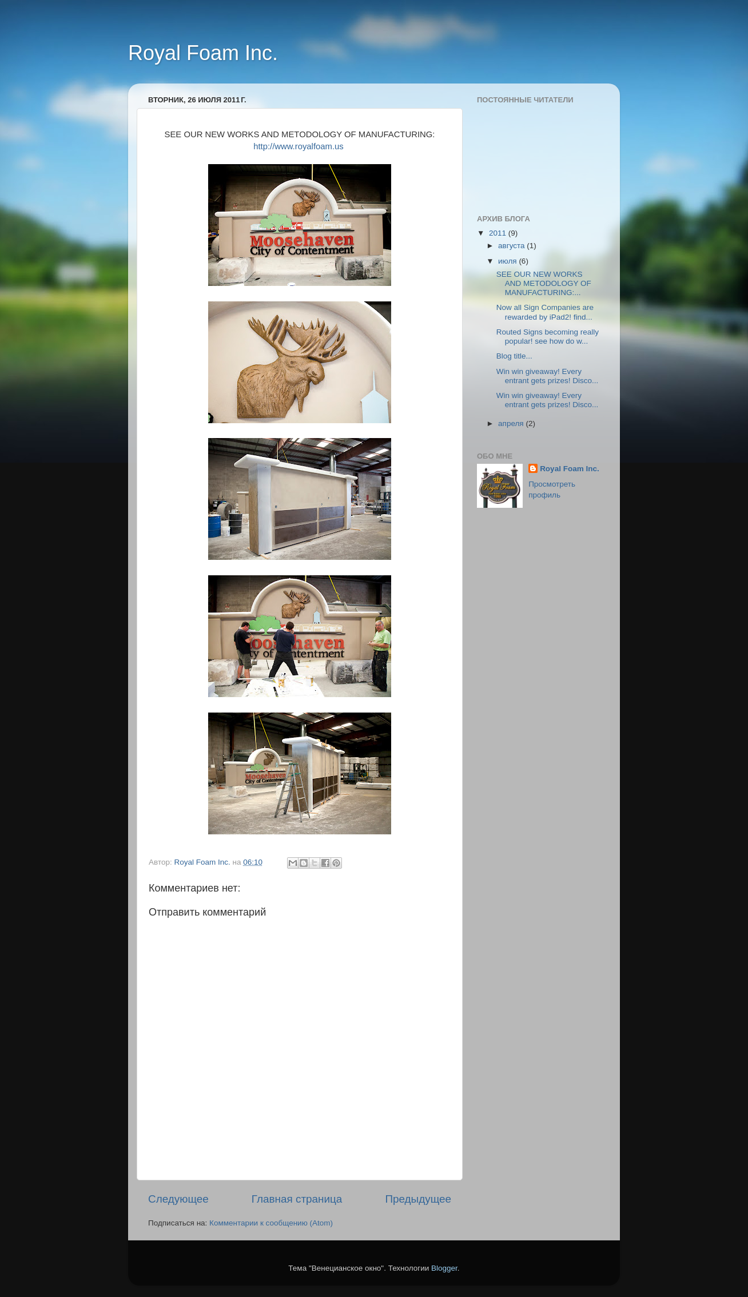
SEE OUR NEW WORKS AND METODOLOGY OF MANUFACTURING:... (543, 283)
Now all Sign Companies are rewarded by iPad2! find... (545, 312)
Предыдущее (418, 1199)
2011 (498, 233)
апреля (512, 423)
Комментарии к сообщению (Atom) (271, 1223)
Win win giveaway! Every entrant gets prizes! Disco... (547, 376)
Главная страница (297, 1199)
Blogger (444, 1268)
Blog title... (514, 356)
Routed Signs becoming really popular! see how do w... (547, 336)
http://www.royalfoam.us (298, 146)
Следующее (178, 1199)
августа (512, 245)
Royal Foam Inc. (203, 53)
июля (508, 261)
